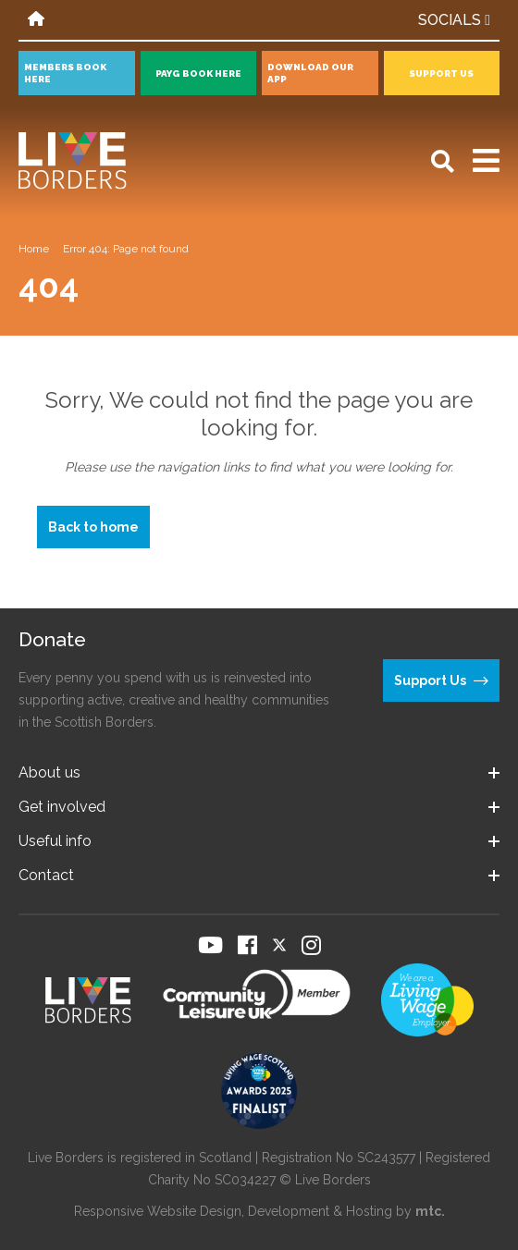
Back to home (93, 527)
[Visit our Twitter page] (279, 945)
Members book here (65, 73)
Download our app (310, 73)
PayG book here (198, 73)
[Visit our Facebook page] (247, 945)
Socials (454, 20)
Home (33, 248)
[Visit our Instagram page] (311, 945)
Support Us (441, 73)
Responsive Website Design (157, 1211)
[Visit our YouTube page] (210, 945)
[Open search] (442, 161)
